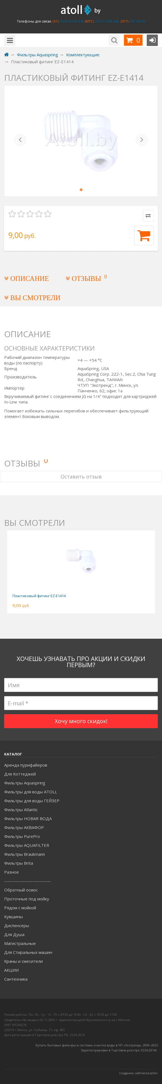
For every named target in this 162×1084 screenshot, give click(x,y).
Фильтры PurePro (22, 836)
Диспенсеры (16, 925)
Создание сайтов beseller (138, 1073)
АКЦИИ (11, 970)
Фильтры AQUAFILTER (26, 845)
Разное (11, 872)
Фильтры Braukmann (24, 854)
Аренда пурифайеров (25, 765)
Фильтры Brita (18, 863)
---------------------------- (27, 881)
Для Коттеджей (20, 774)
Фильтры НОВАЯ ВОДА (28, 818)
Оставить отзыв (81, 476)
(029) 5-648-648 (106, 21)
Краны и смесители (23, 961)
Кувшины (13, 916)
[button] (20, 141)
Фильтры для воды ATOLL (30, 791)
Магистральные (20, 943)
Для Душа (14, 934)
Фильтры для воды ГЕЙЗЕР (31, 800)
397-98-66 (136, 21)
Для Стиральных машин (28, 952)
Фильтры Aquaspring (24, 783)
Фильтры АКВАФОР (24, 827)
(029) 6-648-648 (71, 21)
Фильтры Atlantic (21, 809)
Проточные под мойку (26, 898)
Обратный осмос (21, 890)
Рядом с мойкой (20, 907)
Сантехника (16, 979)
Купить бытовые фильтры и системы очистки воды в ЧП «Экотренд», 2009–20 (95, 1045)
